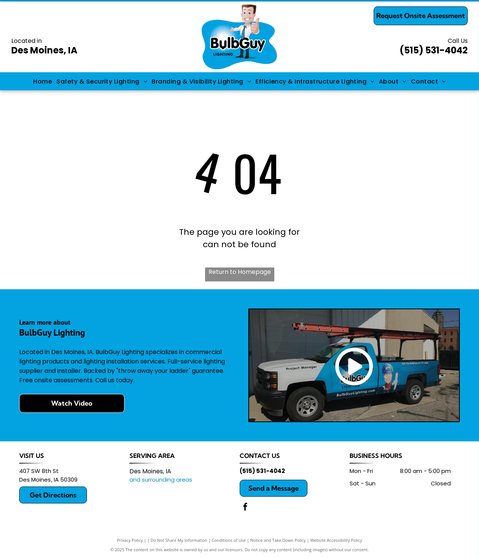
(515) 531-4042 (434, 50)
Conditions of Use (229, 540)
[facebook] (245, 507)
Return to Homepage (239, 272)
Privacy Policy (130, 540)
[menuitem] (42, 81)
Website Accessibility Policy (336, 540)
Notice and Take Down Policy (278, 540)
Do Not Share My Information (179, 540)
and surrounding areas (160, 479)
